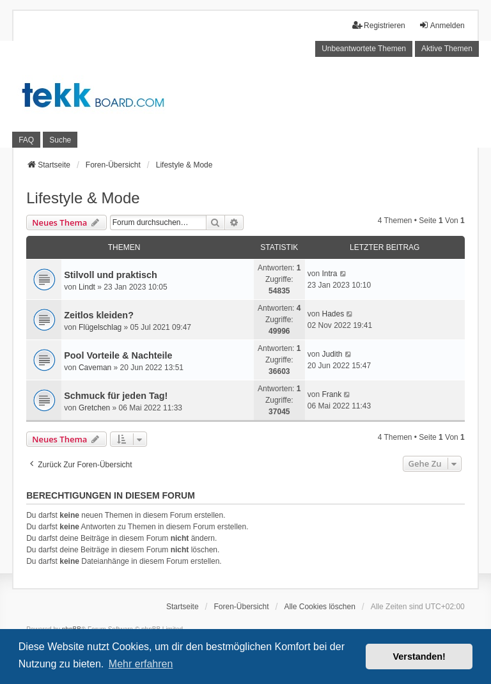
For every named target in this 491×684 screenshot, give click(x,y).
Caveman (95, 367)
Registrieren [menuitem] (378, 25)
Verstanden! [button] (419, 656)
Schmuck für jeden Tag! (116, 396)
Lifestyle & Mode (82, 197)
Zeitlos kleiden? (99, 315)
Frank (331, 394)
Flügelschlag (100, 327)
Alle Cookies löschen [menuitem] (319, 606)
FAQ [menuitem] (26, 140)
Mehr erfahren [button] (141, 663)
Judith (332, 354)
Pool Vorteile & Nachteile (118, 355)
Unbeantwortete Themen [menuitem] (364, 48)
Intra (329, 273)
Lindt (87, 287)
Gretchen (94, 407)
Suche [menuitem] (60, 140)
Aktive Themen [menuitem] (446, 48)
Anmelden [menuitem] (442, 25)
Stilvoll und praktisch (110, 275)
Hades (333, 313)
